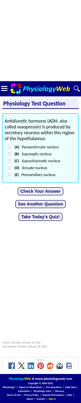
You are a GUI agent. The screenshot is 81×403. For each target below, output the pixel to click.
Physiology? (9, 387)
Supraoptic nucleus (33, 154)
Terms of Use (14, 395)
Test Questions (54, 387)
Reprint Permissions (53, 395)
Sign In (52, 398)
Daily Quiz (70, 387)
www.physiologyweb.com (53, 379)
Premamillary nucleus (35, 174)
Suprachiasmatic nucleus (37, 161)
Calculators (24, 391)
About (30, 398)
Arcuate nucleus (30, 167)
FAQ (69, 395)
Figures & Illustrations (30, 387)
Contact (41, 398)
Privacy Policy (31, 395)
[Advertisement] (40, 40)
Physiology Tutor (42, 391)
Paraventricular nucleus (36, 147)
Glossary (59, 391)
